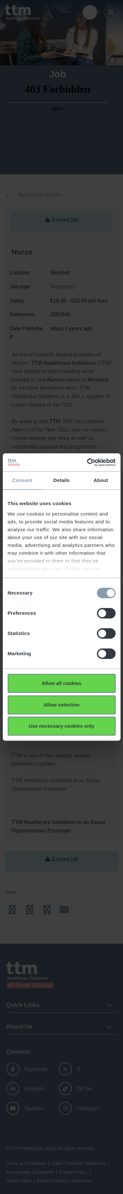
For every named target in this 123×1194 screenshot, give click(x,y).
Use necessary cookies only (61, 726)
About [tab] (100, 480)
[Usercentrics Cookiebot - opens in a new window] (87, 462)
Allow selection (61, 704)
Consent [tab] (22, 480)
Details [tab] (61, 480)
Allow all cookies (61, 683)
